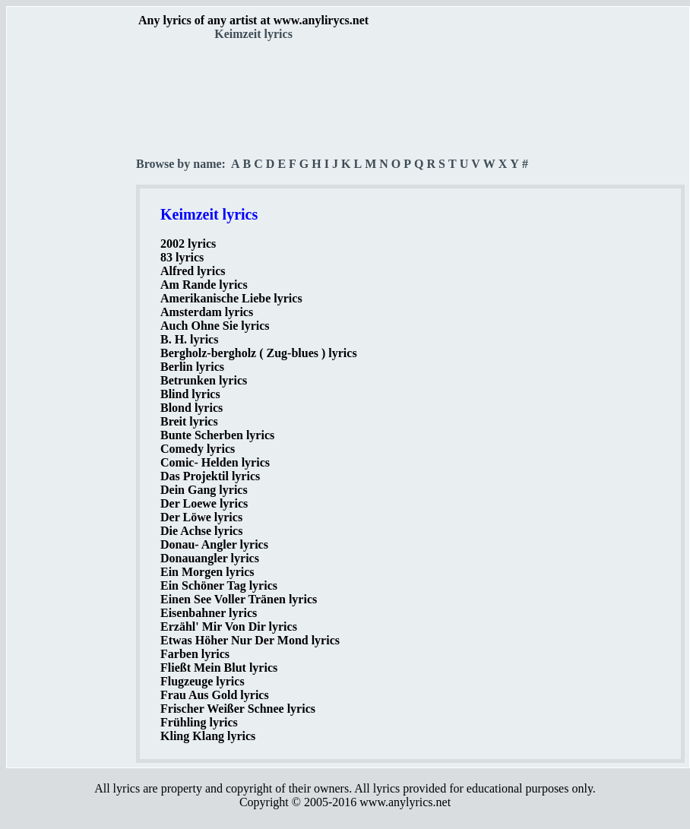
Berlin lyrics (192, 366)
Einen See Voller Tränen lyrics (238, 599)
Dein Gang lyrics (204, 489)
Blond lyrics (191, 407)
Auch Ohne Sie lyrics (215, 325)
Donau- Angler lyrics (214, 544)
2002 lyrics (188, 243)
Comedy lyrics (197, 448)
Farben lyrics (194, 653)
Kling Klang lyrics (207, 735)
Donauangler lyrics (209, 558)
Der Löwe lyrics (201, 517)
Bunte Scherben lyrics (217, 435)
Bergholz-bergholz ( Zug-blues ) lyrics (258, 352)
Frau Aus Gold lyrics (214, 694)
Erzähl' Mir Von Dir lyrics (228, 626)
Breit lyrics (189, 421)
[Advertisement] (72, 267)
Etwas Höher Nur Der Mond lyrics (250, 640)
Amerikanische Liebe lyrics (231, 298)
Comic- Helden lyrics (215, 462)
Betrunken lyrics (203, 380)
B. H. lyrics (189, 339)
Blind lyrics (190, 394)
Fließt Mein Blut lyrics (218, 667)
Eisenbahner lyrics (208, 612)
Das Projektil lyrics (210, 476)
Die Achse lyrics (201, 530)
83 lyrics (182, 257)
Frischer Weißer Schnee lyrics (237, 708)
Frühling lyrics (199, 722)
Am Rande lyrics (204, 284)
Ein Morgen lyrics (207, 571)
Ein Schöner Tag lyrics (218, 585)
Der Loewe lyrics (204, 503)
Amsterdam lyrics (206, 311)
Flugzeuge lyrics (202, 681)
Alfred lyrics (192, 270)
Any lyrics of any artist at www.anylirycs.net (253, 20)
